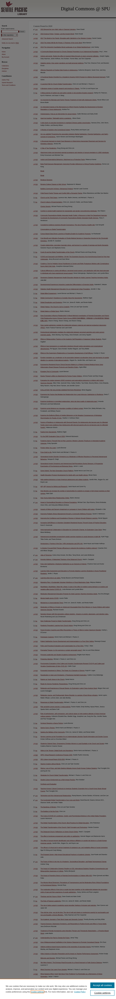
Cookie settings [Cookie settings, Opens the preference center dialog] (102, 993)
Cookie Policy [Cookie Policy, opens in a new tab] (80, 992)
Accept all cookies (102, 985)
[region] (58, 989)
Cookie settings (37, 992)
